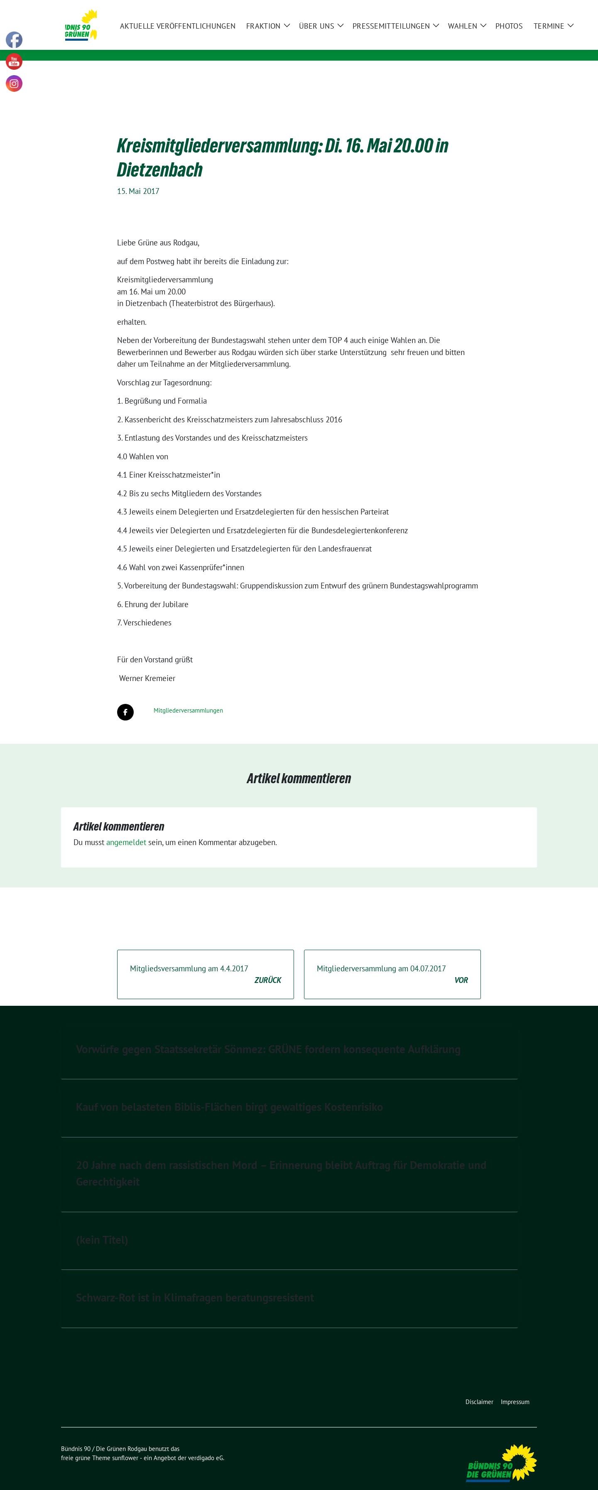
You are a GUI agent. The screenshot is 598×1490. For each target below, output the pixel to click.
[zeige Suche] (522, 7)
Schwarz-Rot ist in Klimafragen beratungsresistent (195, 1284)
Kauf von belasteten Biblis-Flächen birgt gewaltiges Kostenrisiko (229, 1094)
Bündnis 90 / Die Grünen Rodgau (201, 32)
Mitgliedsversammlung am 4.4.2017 (205, 962)
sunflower (125, 1445)
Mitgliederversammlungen (188, 697)
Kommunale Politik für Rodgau (189, 44)
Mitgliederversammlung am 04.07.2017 (392, 962)
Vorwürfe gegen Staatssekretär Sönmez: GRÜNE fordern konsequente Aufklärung (268, 1036)
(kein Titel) (102, 1227)
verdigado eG (205, 1445)
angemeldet (126, 829)
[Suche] (510, 7)
